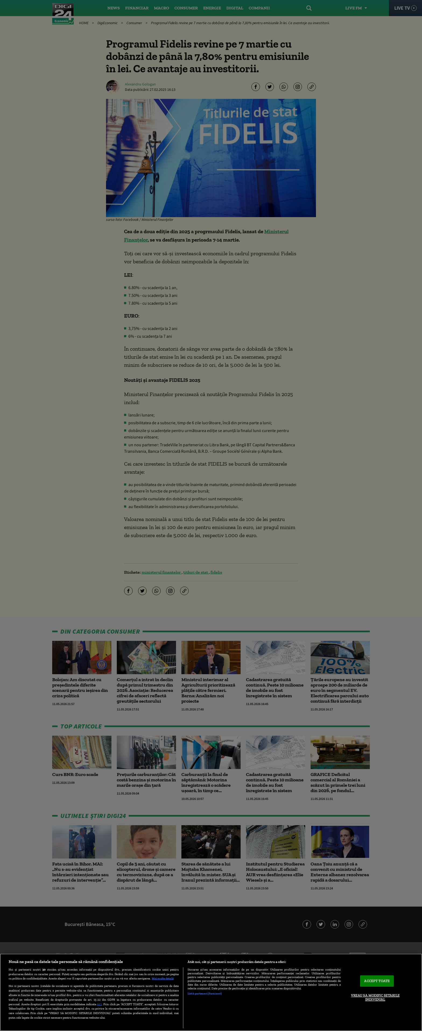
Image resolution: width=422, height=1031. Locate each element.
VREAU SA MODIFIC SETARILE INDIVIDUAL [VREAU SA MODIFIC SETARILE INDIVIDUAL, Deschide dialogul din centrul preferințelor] (375, 997)
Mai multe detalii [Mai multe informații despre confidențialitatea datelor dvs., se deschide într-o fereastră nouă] (163, 978)
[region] (211, 992)
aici (99, 1004)
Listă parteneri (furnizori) (205, 993)
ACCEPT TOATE (377, 981)
